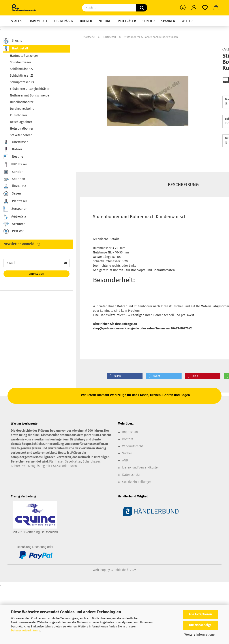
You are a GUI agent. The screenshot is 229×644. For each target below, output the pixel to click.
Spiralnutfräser (20, 62)
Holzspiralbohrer (21, 128)
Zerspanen (15, 209)
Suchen (127, 453)
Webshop (99, 570)
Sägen (12, 193)
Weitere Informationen (200, 634)
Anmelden (36, 273)
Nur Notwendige (200, 625)
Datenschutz (131, 475)
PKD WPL (14, 231)
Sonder (149, 21)
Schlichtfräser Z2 (22, 69)
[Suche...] (141, 7)
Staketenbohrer (21, 135)
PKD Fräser (127, 21)
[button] (193, 7)
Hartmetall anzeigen (24, 56)
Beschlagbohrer (21, 122)
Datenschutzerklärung (25, 630)
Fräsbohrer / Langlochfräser (29, 89)
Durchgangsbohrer (23, 109)
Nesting (105, 21)
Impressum (130, 432)
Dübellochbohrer (21, 102)
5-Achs (16, 21)
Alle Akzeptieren (200, 614)
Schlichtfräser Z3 (22, 75)
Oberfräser (63, 21)
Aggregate (14, 216)
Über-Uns (14, 186)
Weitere (188, 21)
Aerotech (14, 224)
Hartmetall (38, 21)
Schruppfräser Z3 (22, 82)
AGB (125, 460)
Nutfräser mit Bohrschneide (29, 95)
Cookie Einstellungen (137, 482)
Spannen (168, 21)
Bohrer (86, 21)
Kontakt (127, 439)
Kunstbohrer (18, 115)
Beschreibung (183, 184)
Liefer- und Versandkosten (141, 467)
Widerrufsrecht (132, 446)
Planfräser (15, 201)
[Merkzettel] (204, 7)
